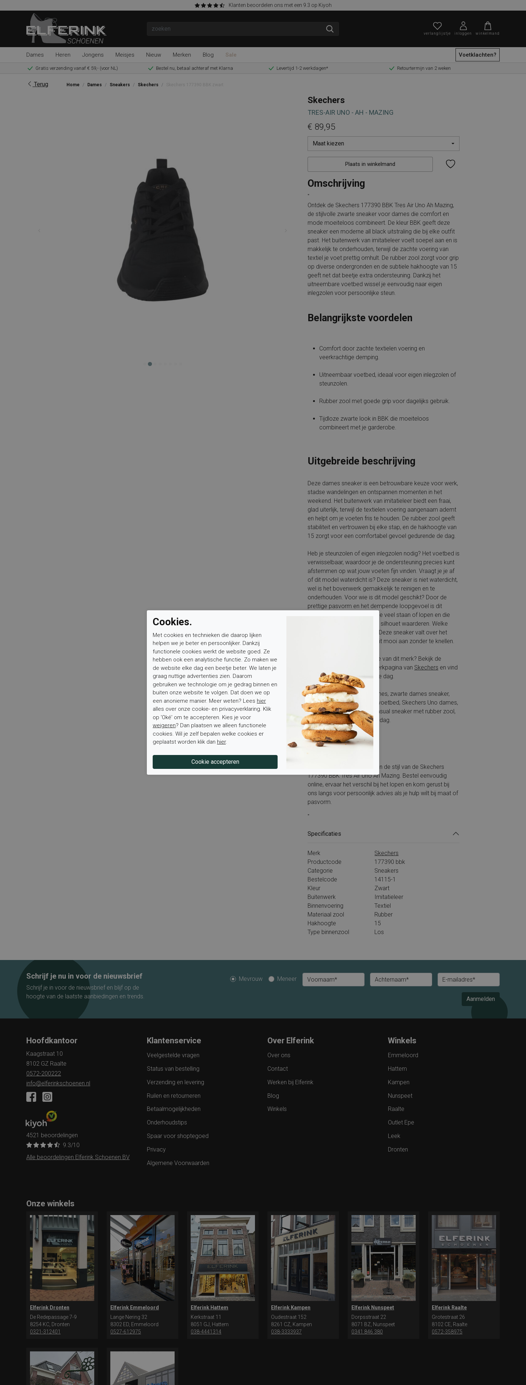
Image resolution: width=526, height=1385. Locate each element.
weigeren (164, 725)
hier (261, 701)
